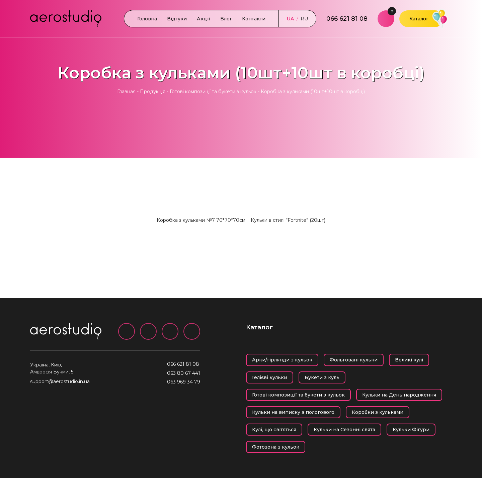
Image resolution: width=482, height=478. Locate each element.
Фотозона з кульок (275, 447)
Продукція (152, 92)
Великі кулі (409, 360)
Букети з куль (322, 377)
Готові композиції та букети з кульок (213, 92)
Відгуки (177, 19)
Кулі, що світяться (274, 430)
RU (304, 18)
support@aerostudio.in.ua (60, 381)
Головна (147, 19)
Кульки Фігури (411, 430)
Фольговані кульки (354, 360)
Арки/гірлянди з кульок (282, 360)
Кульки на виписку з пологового (293, 412)
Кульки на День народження (399, 395)
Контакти (253, 19)
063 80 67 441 (183, 373)
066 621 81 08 (347, 18)
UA (290, 18)
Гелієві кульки (269, 377)
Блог (226, 19)
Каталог (418, 19)
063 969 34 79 (183, 381)
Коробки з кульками (377, 412)
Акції (203, 19)
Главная (126, 92)
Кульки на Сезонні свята (344, 430)
